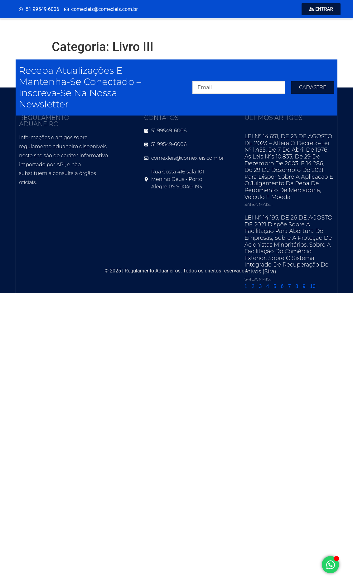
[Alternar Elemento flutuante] (330, 564)
